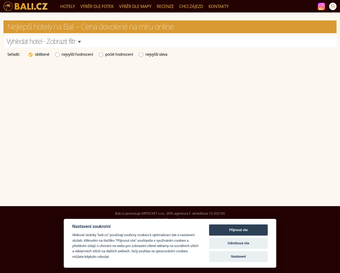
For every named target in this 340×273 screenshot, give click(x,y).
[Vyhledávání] (333, 6)
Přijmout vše (238, 230)
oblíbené (38, 54)
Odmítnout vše (238, 243)
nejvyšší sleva (152, 54)
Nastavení (238, 256)
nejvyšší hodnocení (74, 54)
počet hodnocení (115, 54)
